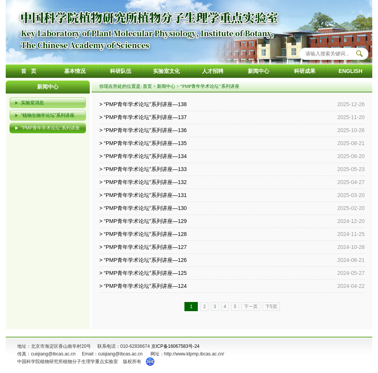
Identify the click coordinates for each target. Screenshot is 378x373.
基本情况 (75, 71)
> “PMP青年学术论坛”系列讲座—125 (143, 273)
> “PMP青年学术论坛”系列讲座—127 (143, 247)
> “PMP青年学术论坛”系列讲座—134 (143, 156)
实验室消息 (32, 102)
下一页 (251, 306)
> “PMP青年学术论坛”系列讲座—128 (143, 234)
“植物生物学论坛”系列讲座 (47, 115)
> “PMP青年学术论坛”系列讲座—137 (143, 117)
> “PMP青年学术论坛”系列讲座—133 (143, 169)
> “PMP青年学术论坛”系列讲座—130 (143, 208)
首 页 (28, 71)
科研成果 (304, 71)
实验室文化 (166, 71)
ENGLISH (350, 71)
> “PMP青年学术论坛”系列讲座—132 (143, 182)
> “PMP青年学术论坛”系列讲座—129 (143, 221)
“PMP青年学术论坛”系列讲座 (50, 128)
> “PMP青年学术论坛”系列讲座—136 (143, 130)
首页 (147, 86)
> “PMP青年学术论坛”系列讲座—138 (143, 104)
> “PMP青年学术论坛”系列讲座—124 (143, 286)
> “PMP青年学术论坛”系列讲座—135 (143, 143)
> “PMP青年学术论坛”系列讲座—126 (143, 260)
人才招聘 (212, 71)
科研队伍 (120, 71)
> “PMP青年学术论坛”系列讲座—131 (143, 195)
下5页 (271, 306)
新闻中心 (258, 71)
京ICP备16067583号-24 (175, 346)
